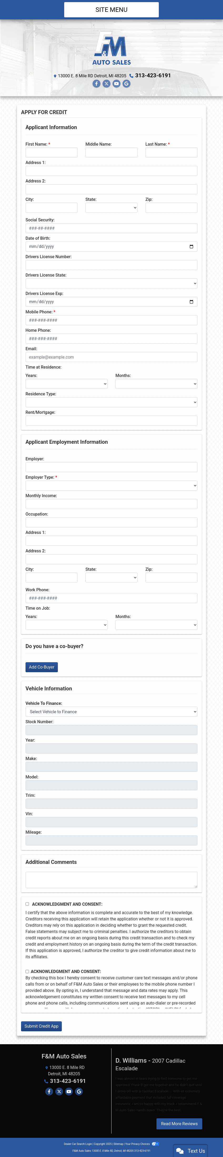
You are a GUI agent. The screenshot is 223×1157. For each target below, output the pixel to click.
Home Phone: (38, 330)
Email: (31, 348)
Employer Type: (40, 477)
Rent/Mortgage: (40, 412)
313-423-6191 (153, 75)
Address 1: (35, 162)
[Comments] (111, 879)
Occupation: (37, 513)
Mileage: (34, 831)
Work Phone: (37, 589)
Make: (31, 758)
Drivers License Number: (49, 256)
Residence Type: (41, 393)
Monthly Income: (41, 495)
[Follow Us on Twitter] (106, 83)
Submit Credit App (41, 1025)
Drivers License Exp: (44, 293)
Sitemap (118, 1143)
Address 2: (35, 180)
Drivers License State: (46, 274)
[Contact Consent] (27, 971)
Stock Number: (39, 721)
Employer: (35, 458)
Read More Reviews (179, 1123)
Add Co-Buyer (41, 666)
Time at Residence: (44, 366)
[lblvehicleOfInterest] (111, 711)
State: (91, 199)
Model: (32, 776)
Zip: (149, 199)
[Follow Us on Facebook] (96, 83)
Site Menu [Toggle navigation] (111, 9)
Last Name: (156, 143)
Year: (30, 739)
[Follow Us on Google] (126, 83)
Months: (123, 375)
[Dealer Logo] (111, 47)
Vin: (29, 813)
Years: (31, 375)
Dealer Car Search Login (78, 1143)
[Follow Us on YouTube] (116, 83)
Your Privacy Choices (142, 1143)
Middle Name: (98, 143)
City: (30, 199)
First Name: (36, 143)
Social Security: (40, 219)
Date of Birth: (38, 238)
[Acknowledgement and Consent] (27, 903)
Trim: (30, 795)
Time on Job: (38, 607)
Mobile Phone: (39, 311)
